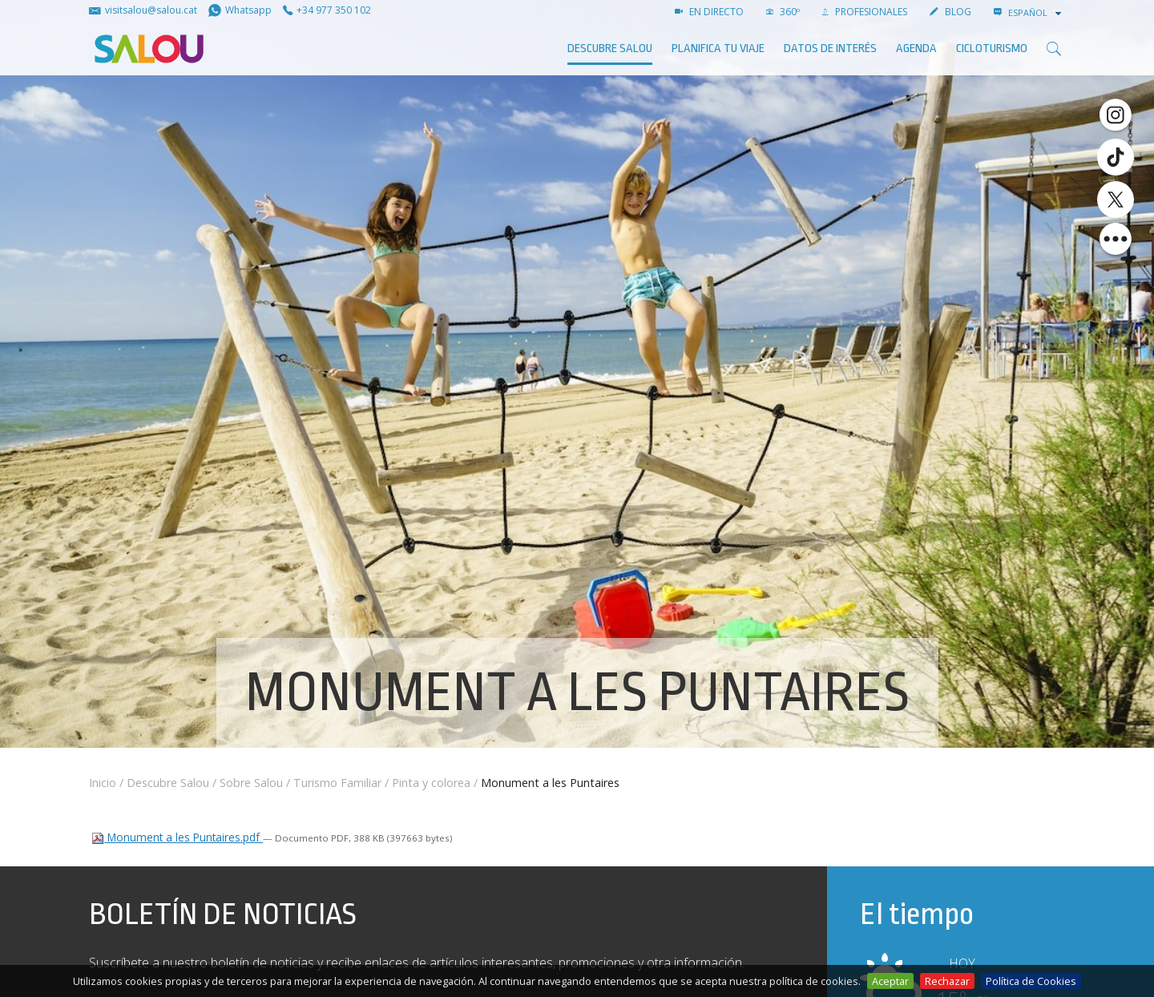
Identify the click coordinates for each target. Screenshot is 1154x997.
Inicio (102, 782)
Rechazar (947, 981)
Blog (950, 11)
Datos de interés (830, 48)
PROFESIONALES (864, 11)
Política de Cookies (1031, 981)
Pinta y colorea (431, 782)
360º (783, 11)
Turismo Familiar (337, 782)
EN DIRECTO (709, 11)
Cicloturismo (991, 48)
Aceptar (890, 981)
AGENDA (916, 48)
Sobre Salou (251, 782)
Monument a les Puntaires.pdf (177, 837)
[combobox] (1036, 12)
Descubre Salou (609, 48)
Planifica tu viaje (718, 48)
